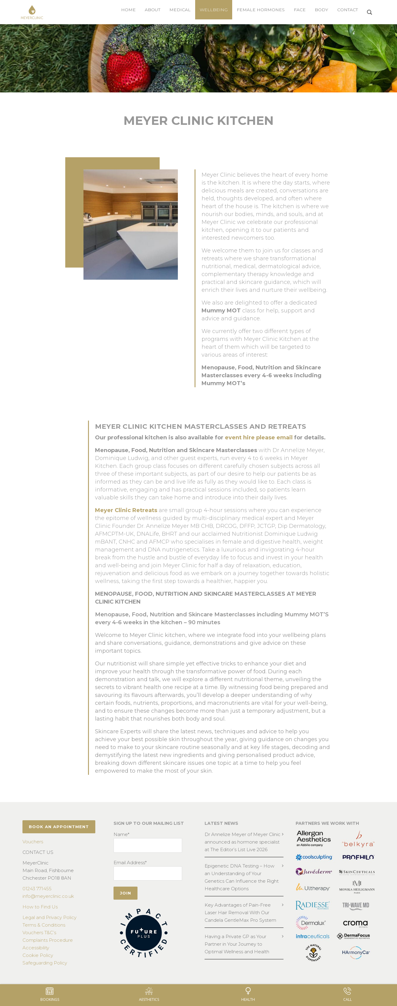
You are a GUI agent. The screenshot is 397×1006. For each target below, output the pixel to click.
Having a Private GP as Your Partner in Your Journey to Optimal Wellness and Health (237, 944)
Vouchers (32, 841)
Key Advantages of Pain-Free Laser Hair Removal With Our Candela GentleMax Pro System (240, 912)
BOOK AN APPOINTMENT (59, 826)
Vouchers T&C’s (39, 932)
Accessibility (35, 948)
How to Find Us (40, 907)
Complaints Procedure (47, 940)
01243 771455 (37, 888)
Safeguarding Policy (44, 963)
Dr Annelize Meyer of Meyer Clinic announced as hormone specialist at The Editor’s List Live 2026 (242, 841)
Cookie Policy (37, 955)
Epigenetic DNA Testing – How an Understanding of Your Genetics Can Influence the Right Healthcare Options (242, 877)
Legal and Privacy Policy (49, 917)
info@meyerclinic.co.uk (48, 896)
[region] (198, 58)
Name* (121, 834)
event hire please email (259, 437)
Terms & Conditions (43, 925)
